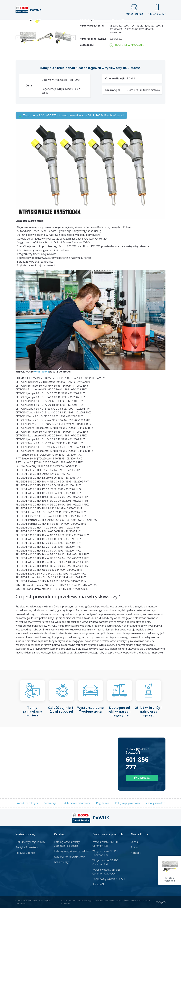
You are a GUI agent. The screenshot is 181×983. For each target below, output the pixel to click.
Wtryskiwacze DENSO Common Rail (105, 937)
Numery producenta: (92, 100)
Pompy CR (98, 959)
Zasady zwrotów (155, 878)
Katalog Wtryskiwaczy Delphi (71, 926)
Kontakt (138, 23)
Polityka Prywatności (28, 922)
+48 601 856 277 (156, 9)
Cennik (117, 23)
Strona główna (50, 23)
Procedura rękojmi (27, 878)
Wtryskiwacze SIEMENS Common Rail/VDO (106, 946)
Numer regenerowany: (93, 113)
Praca (97, 23)
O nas (134, 917)
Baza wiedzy (61, 937)
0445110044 (41, 446)
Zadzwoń (38, 54)
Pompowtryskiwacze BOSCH (109, 954)
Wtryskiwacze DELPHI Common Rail (105, 928)
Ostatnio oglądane (170, 879)
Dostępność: (87, 119)
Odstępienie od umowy (76, 878)
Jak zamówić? (78, 54)
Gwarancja (50, 878)
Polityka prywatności (127, 878)
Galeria (77, 23)
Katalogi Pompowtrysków (69, 931)
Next (73, 112)
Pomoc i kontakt (134, 9)
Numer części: (88, 94)
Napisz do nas (111, 54)
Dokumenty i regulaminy (30, 917)
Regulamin (102, 878)
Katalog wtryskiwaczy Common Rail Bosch (67, 918)
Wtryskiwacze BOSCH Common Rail (105, 918)
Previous (18, 112)
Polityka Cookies (25, 927)
